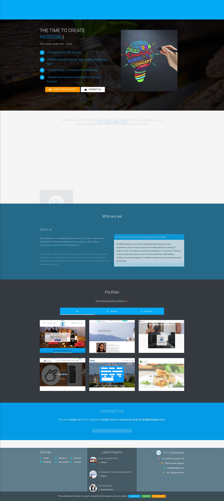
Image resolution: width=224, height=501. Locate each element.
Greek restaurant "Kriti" (108, 458)
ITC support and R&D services (64, 52)
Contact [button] (119, 16)
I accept (146, 496)
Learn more (134, 496)
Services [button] (83, 16)
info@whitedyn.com (175, 468)
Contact (75, 462)
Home (44, 458)
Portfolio (112, 292)
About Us (61, 458)
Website (104, 462)
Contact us (93, 89)
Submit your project (62, 89)
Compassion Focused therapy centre (114, 472)
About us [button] (64, 16)
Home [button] (48, 16)
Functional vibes (105, 485)
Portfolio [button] (101, 16)
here (126, 301)
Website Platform (107, 490)
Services (75, 458)
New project (62, 462)
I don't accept (159, 496)
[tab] (77, 311)
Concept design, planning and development (72, 70)
